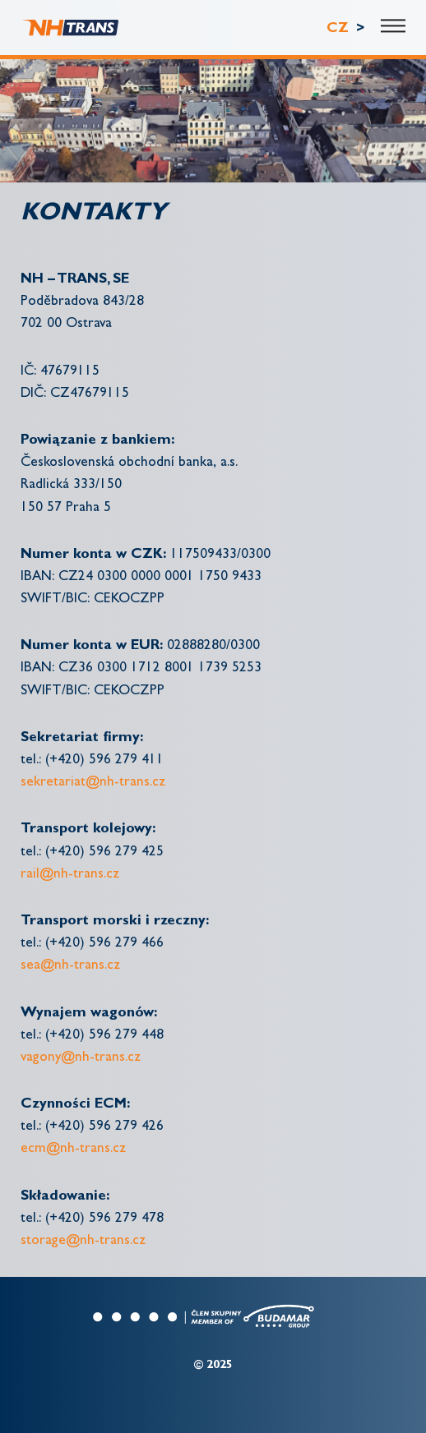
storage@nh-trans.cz (83, 1241)
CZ (339, 29)
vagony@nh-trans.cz (81, 1058)
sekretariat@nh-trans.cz (93, 783)
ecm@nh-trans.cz (73, 1149)
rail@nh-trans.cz (70, 875)
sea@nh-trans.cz (70, 966)
